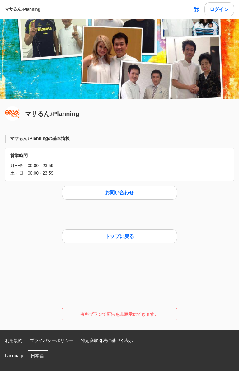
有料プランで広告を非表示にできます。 (119, 314)
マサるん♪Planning (22, 9)
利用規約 (13, 340)
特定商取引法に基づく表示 (107, 340)
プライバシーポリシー (51, 340)
